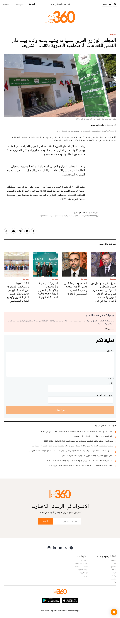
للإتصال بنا (83, 573)
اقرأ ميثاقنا (109, 328)
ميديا (114, 573)
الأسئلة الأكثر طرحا (81, 563)
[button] (114, 612)
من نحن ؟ (84, 560)
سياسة (113, 34)
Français (19, 4)
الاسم (110, 383)
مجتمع (113, 566)
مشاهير (113, 579)
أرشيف (85, 576)
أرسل (45, 521)
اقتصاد (113, 563)
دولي (114, 582)
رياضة (114, 576)
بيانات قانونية (82, 570)
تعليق (110, 350)
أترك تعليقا (60, 410)
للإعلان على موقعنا (81, 566)
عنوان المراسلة (105, 395)
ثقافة (114, 570)
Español (6, 4)
